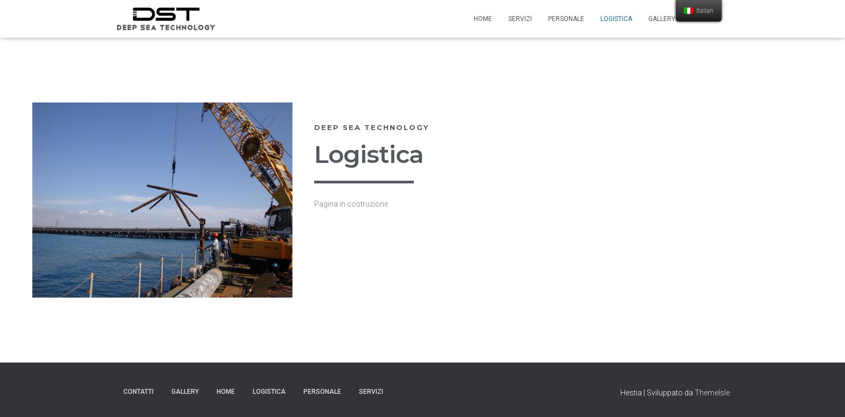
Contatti (138, 391)
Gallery (661, 19)
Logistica (616, 19)
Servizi (520, 19)
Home (483, 19)
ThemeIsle (712, 392)
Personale (566, 19)
